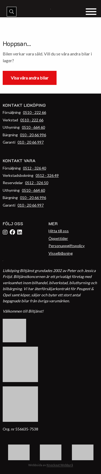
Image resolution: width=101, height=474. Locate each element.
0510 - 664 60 (33, 127)
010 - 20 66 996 (33, 134)
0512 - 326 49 (47, 175)
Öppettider (58, 238)
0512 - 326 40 (34, 168)
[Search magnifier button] (11, 11)
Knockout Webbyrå (60, 465)
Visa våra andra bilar (29, 77)
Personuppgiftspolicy (66, 245)
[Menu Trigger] (90, 11)
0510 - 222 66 (34, 112)
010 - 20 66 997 (31, 142)
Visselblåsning (60, 253)
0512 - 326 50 (36, 182)
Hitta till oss (58, 230)
